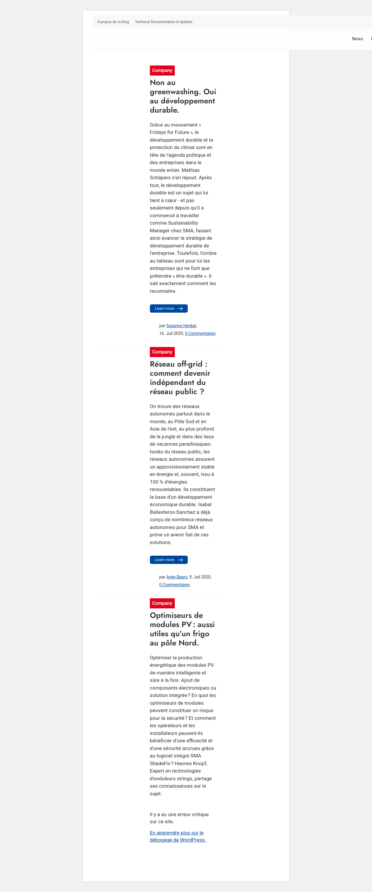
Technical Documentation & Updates (164, 22)
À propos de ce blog (113, 22)
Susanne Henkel (181, 325)
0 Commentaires (200, 333)
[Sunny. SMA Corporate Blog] (141, 39)
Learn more (169, 308)
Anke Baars (176, 577)
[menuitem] (113, 22)
